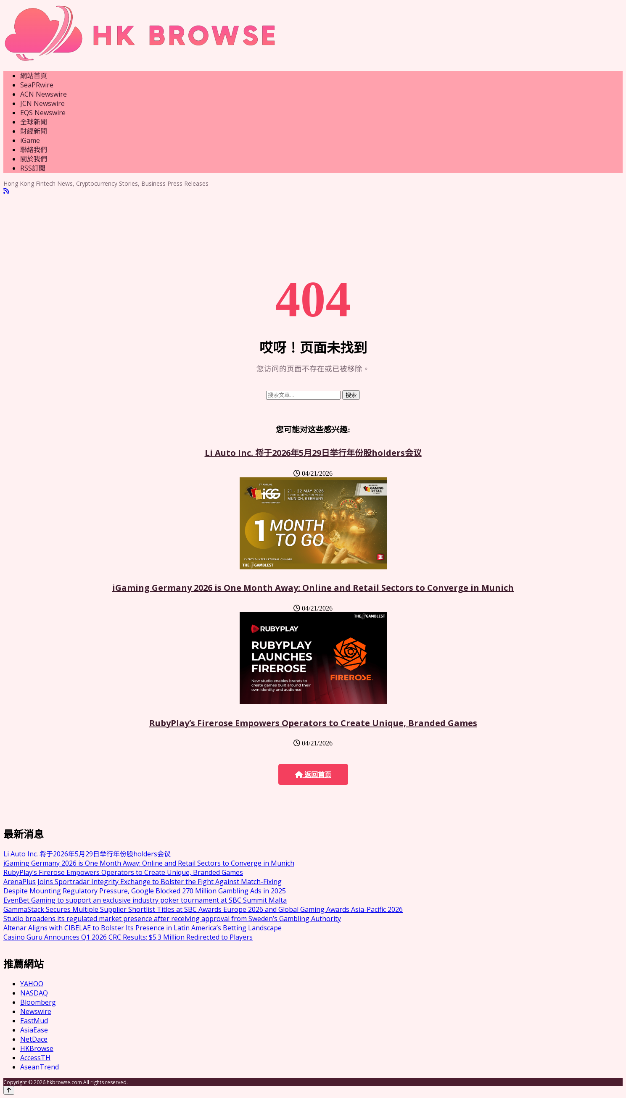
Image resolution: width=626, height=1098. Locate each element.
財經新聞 (33, 131)
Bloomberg (38, 1002)
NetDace (34, 1039)
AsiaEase (34, 1030)
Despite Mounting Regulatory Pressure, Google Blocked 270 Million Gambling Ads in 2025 (144, 890)
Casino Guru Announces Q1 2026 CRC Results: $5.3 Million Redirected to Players (128, 937)
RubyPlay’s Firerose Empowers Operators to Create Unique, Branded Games (313, 723)
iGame (30, 140)
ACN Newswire (43, 94)
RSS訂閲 (32, 168)
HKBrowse (36, 1048)
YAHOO (31, 983)
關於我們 (33, 158)
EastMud (34, 1020)
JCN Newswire (42, 103)
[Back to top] (8, 1090)
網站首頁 (33, 75)
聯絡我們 (33, 149)
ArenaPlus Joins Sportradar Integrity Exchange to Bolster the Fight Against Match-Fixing (142, 881)
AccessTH (35, 1057)
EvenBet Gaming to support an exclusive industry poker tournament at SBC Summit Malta (145, 900)
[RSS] (6, 191)
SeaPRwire (36, 85)
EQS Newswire (43, 112)
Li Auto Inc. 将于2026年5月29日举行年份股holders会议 (313, 452)
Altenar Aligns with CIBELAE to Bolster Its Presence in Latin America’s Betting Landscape (142, 927)
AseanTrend (39, 1067)
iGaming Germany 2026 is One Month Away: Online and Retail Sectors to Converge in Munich (313, 587)
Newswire (35, 1011)
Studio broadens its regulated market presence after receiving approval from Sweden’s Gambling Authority (172, 918)
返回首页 (313, 774)
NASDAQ (34, 993)
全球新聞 (33, 121)
